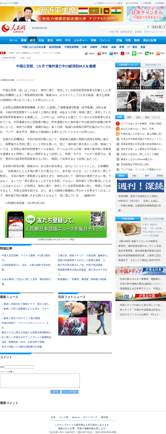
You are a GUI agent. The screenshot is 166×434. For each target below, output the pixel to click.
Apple (90, 53)
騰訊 (113, 53)
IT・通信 (132, 47)
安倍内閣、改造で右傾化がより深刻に (138, 196)
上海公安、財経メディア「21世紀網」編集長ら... (83, 255)
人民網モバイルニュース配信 (108, 3)
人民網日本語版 (8, 58)
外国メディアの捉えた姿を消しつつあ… (141, 305)
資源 (142, 47)
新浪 (102, 53)
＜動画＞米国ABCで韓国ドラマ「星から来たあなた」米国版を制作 (38, 53)
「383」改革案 (155, 228)
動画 (137, 40)
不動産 (104, 47)
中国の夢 (114, 32)
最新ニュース (9, 297)
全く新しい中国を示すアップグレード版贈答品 (26, 337)
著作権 (104, 417)
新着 (23, 40)
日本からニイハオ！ (154, 32)
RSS (160, 53)
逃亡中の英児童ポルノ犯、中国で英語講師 (80, 265)
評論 (119, 40)
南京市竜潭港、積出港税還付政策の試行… (140, 250)
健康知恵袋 (126, 32)
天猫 (144, 228)
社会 (41, 40)
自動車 (93, 47)
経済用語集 (55, 47)
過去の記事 (150, 40)
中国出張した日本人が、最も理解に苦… (142, 134)
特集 (93, 40)
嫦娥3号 (153, 224)
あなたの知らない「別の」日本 (137, 129)
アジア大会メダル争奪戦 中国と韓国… (142, 123)
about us (76, 417)
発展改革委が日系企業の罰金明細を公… (142, 144)
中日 (67, 40)
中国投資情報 (71, 47)
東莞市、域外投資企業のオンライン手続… (140, 246)
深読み (122, 176)
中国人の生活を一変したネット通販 (140, 154)
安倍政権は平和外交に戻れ (135, 164)
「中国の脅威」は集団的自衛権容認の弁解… (139, 208)
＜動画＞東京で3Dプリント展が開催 (21, 318)
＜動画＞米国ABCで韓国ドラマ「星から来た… (26, 304)
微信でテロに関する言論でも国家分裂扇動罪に (26, 332)
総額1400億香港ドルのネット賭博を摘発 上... (82, 260)
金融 (113, 47)
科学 (59, 40)
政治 (50, 40)
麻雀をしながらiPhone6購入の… (138, 159)
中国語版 (146, 3)
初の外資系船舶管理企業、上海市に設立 (139, 255)
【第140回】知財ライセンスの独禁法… (139, 241)
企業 (84, 47)
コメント (105, 40)
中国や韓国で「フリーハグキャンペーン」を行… (25, 325)
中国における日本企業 (34, 47)
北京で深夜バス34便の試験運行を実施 (22, 346)
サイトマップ (90, 417)
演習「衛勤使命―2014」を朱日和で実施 (23, 342)
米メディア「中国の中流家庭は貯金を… (141, 309)
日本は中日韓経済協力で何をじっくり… (142, 139)
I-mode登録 (132, 3)
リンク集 (63, 417)
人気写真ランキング (128, 65)
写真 (128, 40)
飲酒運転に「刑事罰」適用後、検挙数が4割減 (82, 279)
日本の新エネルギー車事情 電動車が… (141, 279)
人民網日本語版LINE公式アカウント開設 (56, 226)
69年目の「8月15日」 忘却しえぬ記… (139, 201)
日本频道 (159, 3)
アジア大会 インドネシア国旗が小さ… (142, 169)
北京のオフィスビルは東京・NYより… (140, 314)
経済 (32, 40)
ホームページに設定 (9, 3)
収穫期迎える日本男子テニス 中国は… (141, 288)
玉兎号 (145, 224)
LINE (137, 53)
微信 (149, 53)
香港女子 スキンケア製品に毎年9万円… (140, 260)
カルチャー (80, 40)
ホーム (13, 40)
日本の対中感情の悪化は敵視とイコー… (141, 284)
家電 (121, 47)
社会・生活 (26, 58)
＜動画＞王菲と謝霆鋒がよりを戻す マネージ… (25, 311)
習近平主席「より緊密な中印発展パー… (142, 149)
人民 (125, 53)
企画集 (138, 32)
